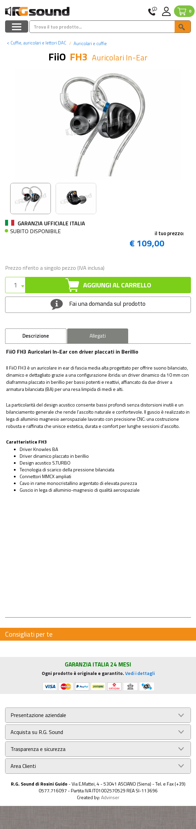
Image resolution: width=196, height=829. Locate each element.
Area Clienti (23, 766)
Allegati (98, 336)
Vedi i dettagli (140, 673)
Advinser (110, 797)
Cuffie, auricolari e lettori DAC (36, 42)
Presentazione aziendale (38, 715)
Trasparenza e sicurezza (38, 749)
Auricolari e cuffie (90, 43)
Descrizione (35, 336)
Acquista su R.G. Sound (37, 732)
